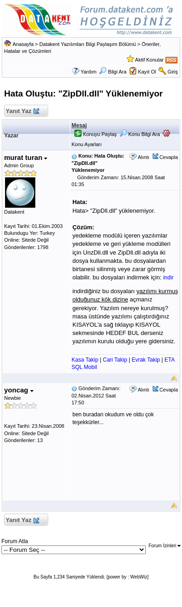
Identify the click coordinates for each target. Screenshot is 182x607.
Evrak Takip (146, 360)
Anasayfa (22, 44)
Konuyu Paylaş (95, 134)
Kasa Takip (85, 360)
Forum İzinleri (165, 545)
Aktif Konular (149, 59)
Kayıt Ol (147, 71)
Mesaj (79, 125)
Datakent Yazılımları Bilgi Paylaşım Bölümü (87, 44)
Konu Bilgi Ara (140, 134)
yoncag (18, 390)
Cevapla (169, 157)
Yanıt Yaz (22, 111)
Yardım (89, 71)
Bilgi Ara (112, 71)
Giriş (172, 71)
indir (168, 277)
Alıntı (143, 157)
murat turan (26, 157)
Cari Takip (115, 360)
